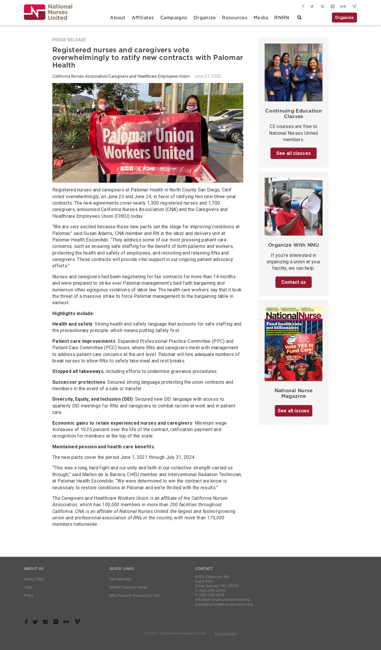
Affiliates (143, 17)
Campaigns (173, 17)
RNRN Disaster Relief (128, 587)
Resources (234, 17)
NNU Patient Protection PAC (135, 595)
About (117, 17)
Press (29, 595)
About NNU (34, 579)
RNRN (281, 17)
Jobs (28, 587)
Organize (204, 17)
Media (261, 17)
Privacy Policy (225, 633)
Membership (120, 579)
